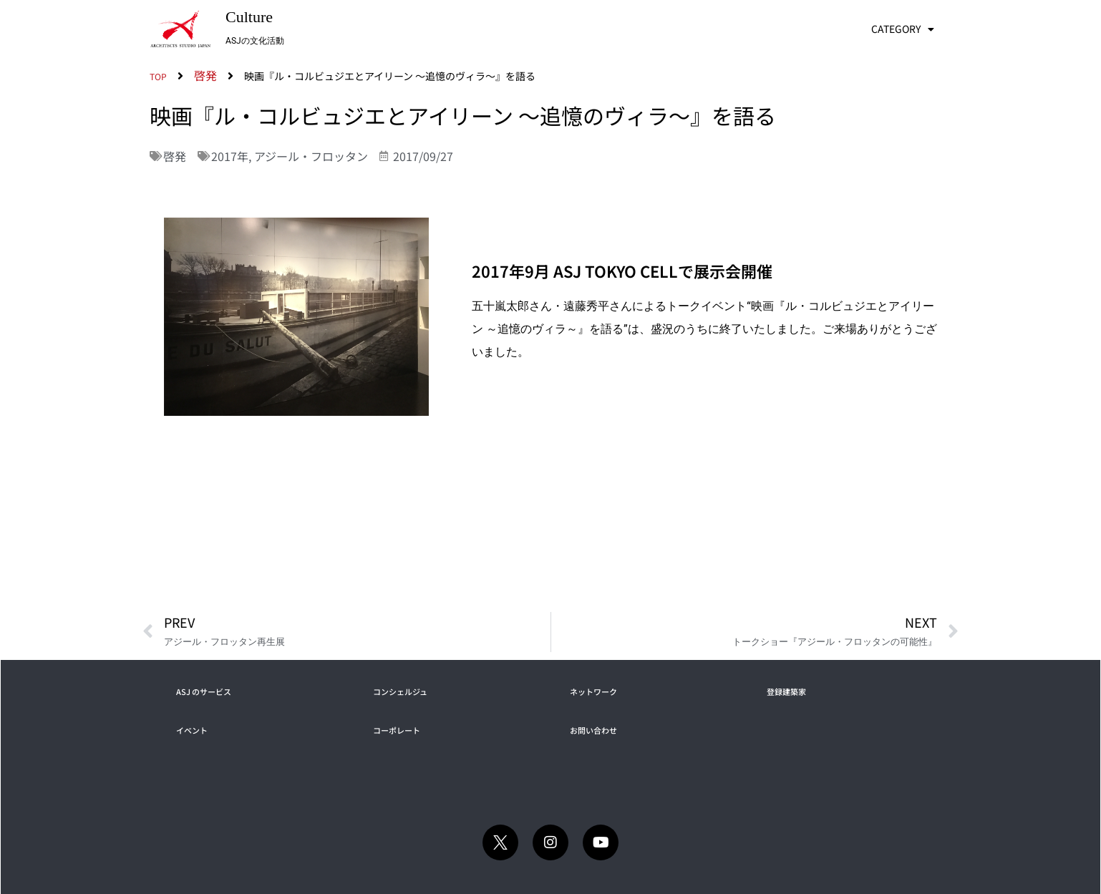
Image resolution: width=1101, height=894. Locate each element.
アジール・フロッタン (311, 156)
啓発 (174, 156)
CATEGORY (902, 29)
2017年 (229, 156)
